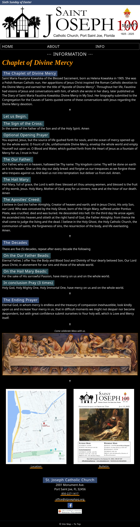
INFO (100, 46)
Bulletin (104, 466)
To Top (78, 524)
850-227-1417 (70, 493)
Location (36, 466)
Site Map (66, 524)
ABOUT (53, 46)
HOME (7, 46)
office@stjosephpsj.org (70, 499)
